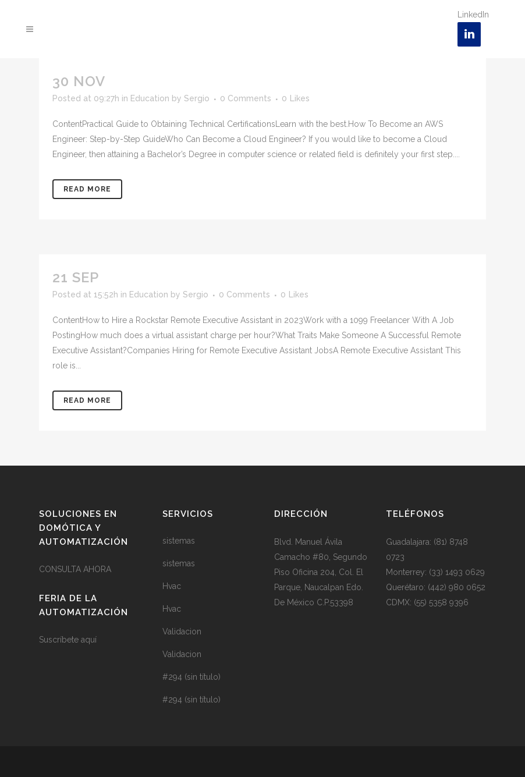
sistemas (178, 540)
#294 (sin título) (191, 677)
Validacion (181, 631)
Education (149, 98)
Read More (87, 189)
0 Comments (245, 98)
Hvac (171, 586)
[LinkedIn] (469, 34)
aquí (89, 639)
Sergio (197, 98)
